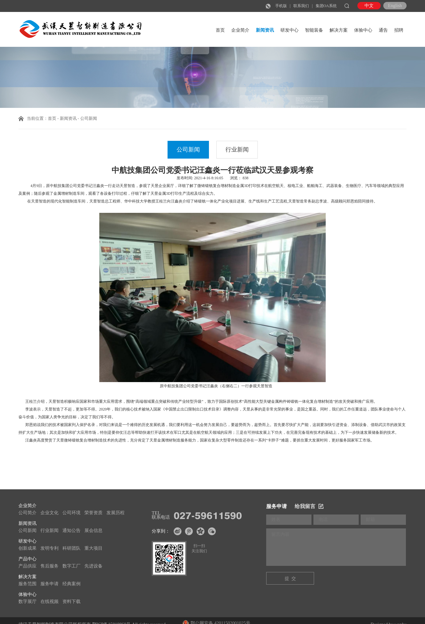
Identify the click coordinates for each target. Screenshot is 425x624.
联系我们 (301, 6)
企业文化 (49, 512)
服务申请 (49, 583)
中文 (369, 5)
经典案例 (71, 583)
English (395, 5)
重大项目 (93, 548)
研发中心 (289, 30)
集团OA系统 (326, 6)
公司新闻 (188, 149)
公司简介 (27, 512)
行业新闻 (237, 149)
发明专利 (49, 548)
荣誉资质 (93, 512)
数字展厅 (27, 601)
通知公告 (71, 530)
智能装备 (314, 30)
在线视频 (49, 601)
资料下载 (71, 601)
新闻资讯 (265, 30)
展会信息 (93, 530)
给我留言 (309, 506)
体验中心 (363, 30)
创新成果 (27, 548)
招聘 (398, 30)
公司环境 (71, 512)
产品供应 (27, 566)
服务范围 (27, 583)
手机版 (281, 6)
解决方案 (339, 30)
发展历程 (115, 512)
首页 (220, 30)
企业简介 (240, 30)
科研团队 (71, 548)
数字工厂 (71, 566)
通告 (383, 30)
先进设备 (93, 566)
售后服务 (49, 566)
